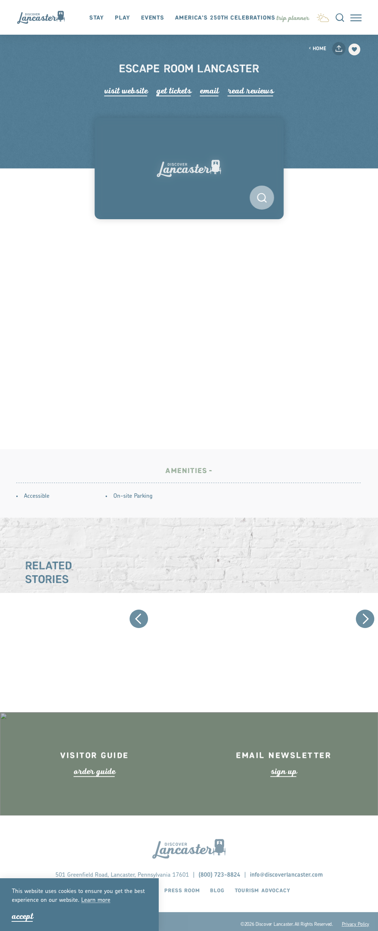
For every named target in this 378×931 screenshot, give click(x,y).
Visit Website (126, 91)
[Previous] (139, 621)
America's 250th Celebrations (225, 18)
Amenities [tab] (186, 473)
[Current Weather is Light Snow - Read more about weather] (323, 16)
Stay (96, 18)
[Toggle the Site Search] (340, 17)
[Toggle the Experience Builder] (292, 18)
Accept (22, 916)
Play (122, 18)
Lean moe (95, 900)
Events (152, 18)
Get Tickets (174, 91)
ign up (284, 787)
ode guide (94, 787)
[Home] (44, 17)
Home (317, 48)
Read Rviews (251, 91)
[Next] (365, 621)
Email (209, 91)
